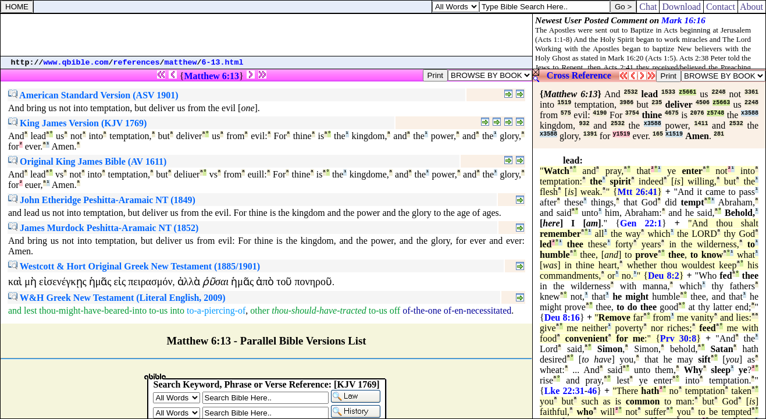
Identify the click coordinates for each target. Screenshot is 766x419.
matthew (181, 62)
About (751, 7)
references (136, 62)
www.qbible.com (76, 62)
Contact (721, 7)
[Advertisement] (266, 34)
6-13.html (223, 62)
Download (681, 7)
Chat (648, 7)
